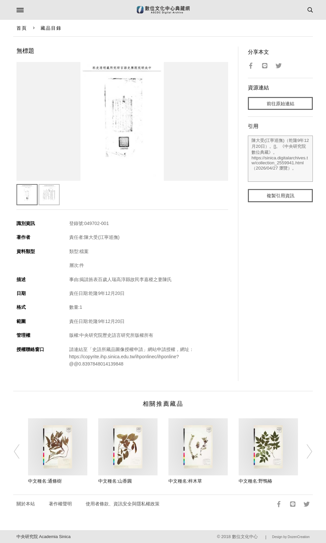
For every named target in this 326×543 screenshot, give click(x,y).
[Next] (305, 451)
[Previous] (21, 451)
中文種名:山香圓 (115, 481)
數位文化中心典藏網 (163, 10)
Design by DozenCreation (291, 537)
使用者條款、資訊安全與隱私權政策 (123, 503)
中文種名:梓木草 (185, 481)
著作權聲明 (60, 503)
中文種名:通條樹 (45, 481)
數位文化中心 (245, 536)
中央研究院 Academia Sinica (43, 536)
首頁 (21, 28)
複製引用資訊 (280, 195)
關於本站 (25, 503)
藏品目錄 (51, 28)
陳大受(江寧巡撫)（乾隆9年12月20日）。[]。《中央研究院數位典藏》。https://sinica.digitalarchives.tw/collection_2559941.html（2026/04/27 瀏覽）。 (280, 159)
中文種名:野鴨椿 (255, 481)
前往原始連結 (280, 103)
